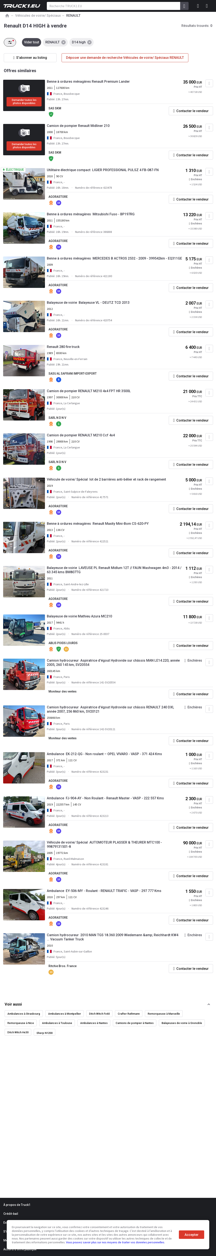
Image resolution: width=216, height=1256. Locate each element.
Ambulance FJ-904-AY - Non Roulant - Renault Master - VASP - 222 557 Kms (105, 798)
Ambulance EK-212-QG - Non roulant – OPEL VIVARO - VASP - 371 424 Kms (104, 754)
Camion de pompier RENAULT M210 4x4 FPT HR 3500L (89, 391)
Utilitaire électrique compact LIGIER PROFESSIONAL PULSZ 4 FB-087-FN (103, 170)
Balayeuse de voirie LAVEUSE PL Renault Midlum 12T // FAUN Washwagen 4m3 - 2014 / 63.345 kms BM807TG (114, 570)
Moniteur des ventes (63, 691)
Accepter (191, 1235)
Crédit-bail (10, 1213)
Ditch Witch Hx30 (17, 1032)
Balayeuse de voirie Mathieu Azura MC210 (79, 616)
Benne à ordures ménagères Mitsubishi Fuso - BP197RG (91, 214)
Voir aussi (13, 1004)
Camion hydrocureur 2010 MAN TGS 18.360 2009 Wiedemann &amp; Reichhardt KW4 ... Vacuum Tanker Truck (112, 937)
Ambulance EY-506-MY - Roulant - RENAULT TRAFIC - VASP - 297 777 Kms (104, 891)
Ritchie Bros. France (63, 966)
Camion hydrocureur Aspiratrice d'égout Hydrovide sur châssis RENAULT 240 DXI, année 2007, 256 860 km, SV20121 (110, 709)
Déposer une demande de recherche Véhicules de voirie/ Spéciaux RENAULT (125, 58)
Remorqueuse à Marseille (164, 1013)
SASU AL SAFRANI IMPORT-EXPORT (73, 373)
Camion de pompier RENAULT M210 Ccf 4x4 (81, 435)
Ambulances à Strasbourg (23, 1013)
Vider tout (31, 42)
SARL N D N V (57, 417)
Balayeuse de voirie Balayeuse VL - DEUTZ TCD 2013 (88, 303)
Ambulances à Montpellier (64, 1013)
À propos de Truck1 (16, 1205)
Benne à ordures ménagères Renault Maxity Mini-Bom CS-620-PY (98, 524)
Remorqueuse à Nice (20, 1023)
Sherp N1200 (44, 1033)
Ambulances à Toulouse (57, 1023)
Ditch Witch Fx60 (99, 1013)
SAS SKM (55, 108)
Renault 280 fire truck (63, 347)
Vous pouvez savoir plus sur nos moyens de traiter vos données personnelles (115, 1242)
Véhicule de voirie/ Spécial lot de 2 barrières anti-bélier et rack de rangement (106, 479)
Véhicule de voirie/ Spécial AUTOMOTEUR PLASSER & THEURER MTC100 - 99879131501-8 (104, 844)
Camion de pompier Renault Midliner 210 (78, 126)
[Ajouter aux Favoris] (209, 83)
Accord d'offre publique (19, 1249)
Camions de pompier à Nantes (135, 1023)
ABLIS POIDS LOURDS (63, 643)
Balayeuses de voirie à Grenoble (182, 1023)
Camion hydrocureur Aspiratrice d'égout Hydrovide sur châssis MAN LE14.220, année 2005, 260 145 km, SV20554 (113, 662)
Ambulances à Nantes (94, 1023)
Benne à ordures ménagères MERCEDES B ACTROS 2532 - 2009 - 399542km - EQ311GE (114, 258)
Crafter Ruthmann (129, 1013)
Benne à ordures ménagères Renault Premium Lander (88, 82)
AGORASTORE (58, 196)
